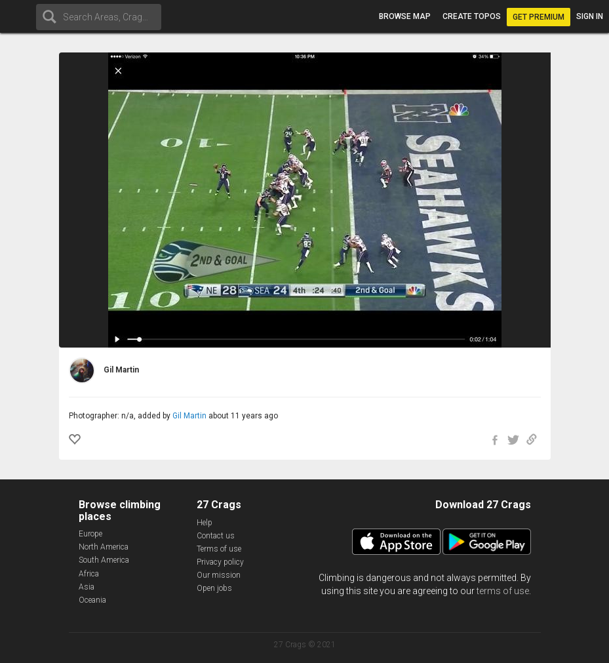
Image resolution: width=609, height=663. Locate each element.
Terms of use (219, 548)
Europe (90, 533)
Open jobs (214, 588)
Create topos (471, 16)
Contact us (216, 535)
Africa (89, 573)
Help (204, 522)
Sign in (589, 16)
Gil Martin (189, 415)
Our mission (219, 575)
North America (103, 547)
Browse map (405, 16)
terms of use (503, 591)
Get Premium (538, 17)
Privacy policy (220, 562)
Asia (86, 587)
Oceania (92, 600)
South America (104, 560)
